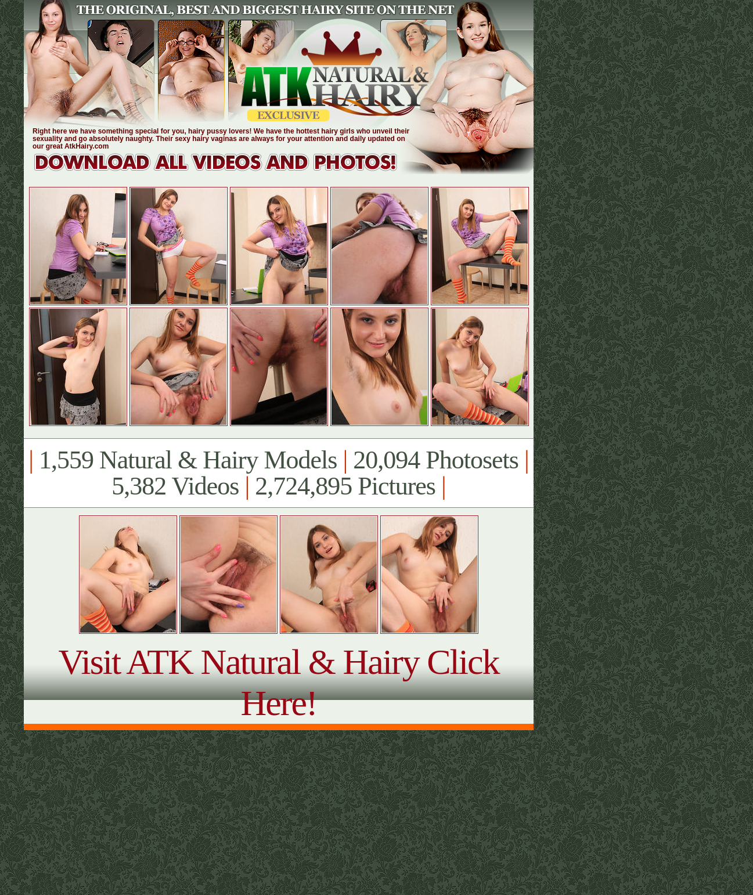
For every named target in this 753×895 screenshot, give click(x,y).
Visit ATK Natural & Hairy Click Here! (278, 682)
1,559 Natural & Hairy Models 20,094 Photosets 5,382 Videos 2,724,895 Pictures (278, 473)
